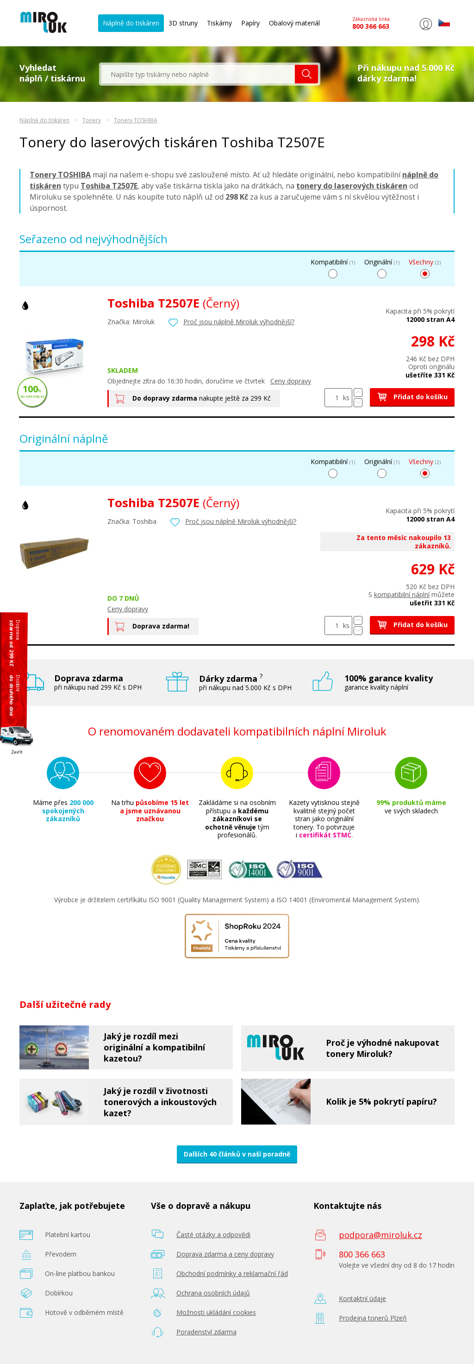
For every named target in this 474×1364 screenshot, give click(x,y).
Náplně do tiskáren (131, 23)
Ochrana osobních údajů (213, 1293)
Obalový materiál (294, 23)
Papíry (250, 23)
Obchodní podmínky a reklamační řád (232, 1273)
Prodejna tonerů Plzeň (373, 1318)
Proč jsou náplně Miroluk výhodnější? (238, 321)
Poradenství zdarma (206, 1331)
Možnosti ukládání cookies (216, 1312)
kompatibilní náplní (402, 594)
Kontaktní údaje (362, 1298)
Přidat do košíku (412, 396)
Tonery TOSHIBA (135, 120)
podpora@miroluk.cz (380, 1234)
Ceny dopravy (290, 381)
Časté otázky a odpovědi (213, 1234)
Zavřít (17, 751)
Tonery (91, 120)
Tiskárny (219, 23)
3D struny (183, 23)
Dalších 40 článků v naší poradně (237, 1154)
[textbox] (198, 74)
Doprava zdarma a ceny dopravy (225, 1254)
